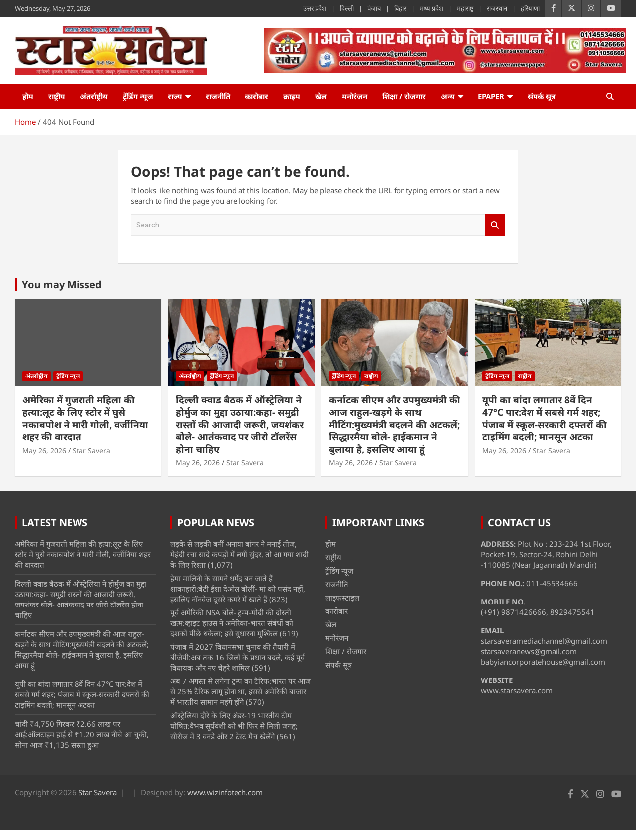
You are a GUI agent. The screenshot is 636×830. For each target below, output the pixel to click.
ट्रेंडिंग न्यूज (138, 96)
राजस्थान (497, 8)
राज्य (175, 96)
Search (495, 225)
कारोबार (256, 96)
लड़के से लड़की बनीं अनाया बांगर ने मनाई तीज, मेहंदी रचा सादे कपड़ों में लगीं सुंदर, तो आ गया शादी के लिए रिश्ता (239, 554)
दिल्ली (347, 8)
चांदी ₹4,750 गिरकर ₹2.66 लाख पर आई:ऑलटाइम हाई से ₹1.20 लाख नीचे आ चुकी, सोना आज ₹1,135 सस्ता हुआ (82, 734)
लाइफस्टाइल (342, 598)
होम (27, 96)
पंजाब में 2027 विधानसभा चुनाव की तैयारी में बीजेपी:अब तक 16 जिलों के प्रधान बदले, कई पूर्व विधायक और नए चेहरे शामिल (237, 657)
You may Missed (62, 284)
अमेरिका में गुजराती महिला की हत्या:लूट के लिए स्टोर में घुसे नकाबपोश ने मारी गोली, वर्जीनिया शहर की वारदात (85, 418)
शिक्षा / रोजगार (404, 96)
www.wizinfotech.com (225, 792)
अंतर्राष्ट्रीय (94, 96)
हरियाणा (530, 8)
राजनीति (218, 96)
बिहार (400, 8)
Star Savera (91, 450)
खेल (321, 96)
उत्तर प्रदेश (314, 8)
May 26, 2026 (44, 450)
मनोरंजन (354, 96)
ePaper (491, 96)
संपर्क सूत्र (542, 96)
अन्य (448, 96)
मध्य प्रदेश (431, 8)
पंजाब (374, 8)
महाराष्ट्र (465, 8)
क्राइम (291, 96)
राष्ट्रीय (56, 96)
